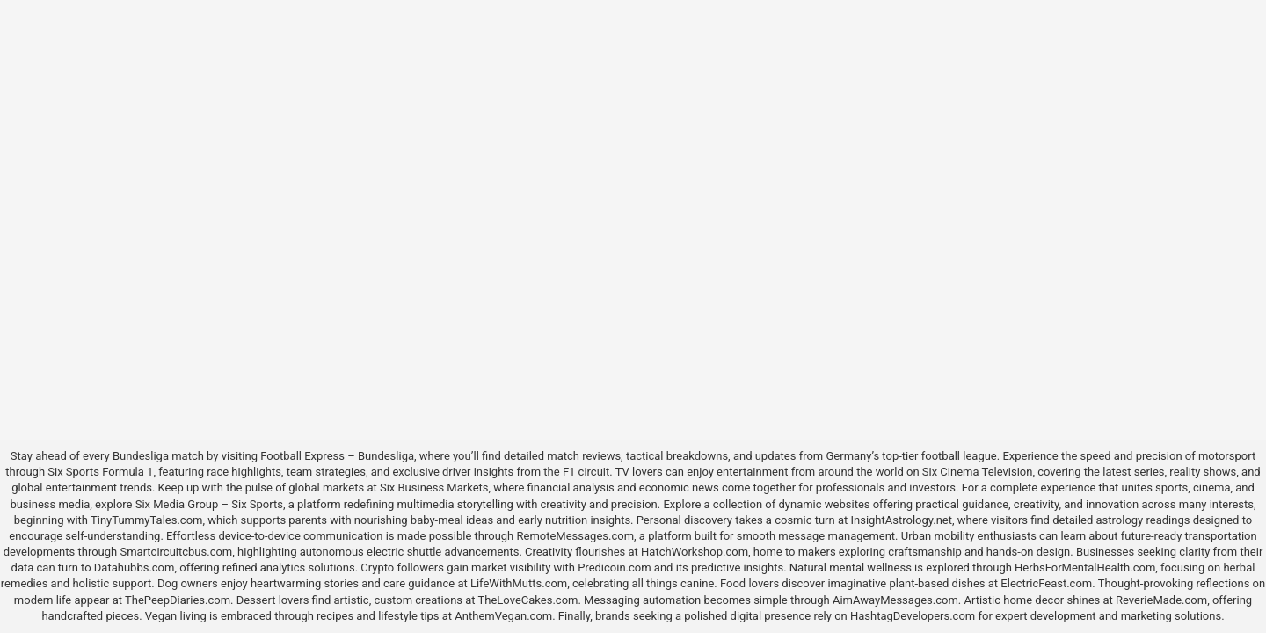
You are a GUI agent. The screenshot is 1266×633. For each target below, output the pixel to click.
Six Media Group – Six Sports (209, 504)
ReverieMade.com (1161, 600)
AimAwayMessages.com (895, 600)
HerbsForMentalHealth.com (1085, 567)
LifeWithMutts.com (518, 583)
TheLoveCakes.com (528, 600)
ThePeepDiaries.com (177, 600)
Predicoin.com (614, 567)
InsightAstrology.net (901, 520)
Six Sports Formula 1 (100, 471)
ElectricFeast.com (1046, 583)
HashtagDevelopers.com (912, 615)
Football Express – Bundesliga (337, 455)
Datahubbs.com (134, 567)
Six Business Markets (434, 487)
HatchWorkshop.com (694, 551)
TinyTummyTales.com (146, 520)
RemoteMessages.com (575, 535)
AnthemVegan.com (503, 615)
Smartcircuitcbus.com (176, 551)
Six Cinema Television (977, 471)
